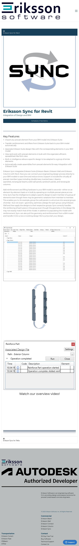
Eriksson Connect (47, 514)
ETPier (4, 534)
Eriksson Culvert (7, 527)
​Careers (43, 537)
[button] (39, 22)
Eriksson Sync (46, 519)
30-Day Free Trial (47, 527)
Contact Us (45, 535)
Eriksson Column (47, 517)
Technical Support (47, 532)
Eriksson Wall (46, 512)
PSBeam (5, 532)
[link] (39, 27)
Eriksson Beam (46, 509)
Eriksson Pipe (6, 529)
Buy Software (46, 529)
